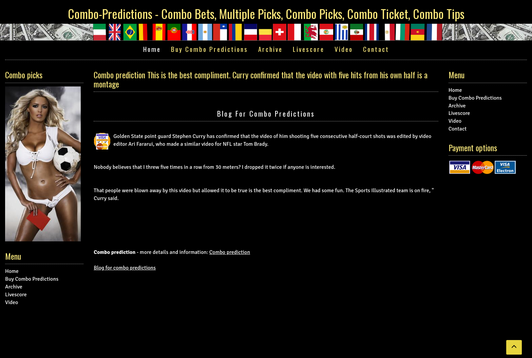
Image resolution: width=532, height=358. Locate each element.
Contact (376, 49)
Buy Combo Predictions (209, 49)
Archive (270, 49)
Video (344, 49)
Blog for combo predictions (266, 113)
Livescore (308, 49)
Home (152, 49)
